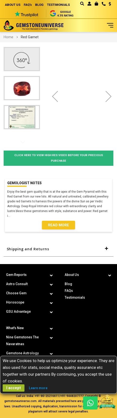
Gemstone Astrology (22, 353)
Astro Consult (17, 284)
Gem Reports (16, 275)
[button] (108, 4)
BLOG (39, 5)
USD (110, 4)
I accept (13, 388)
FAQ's (28, 5)
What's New (15, 328)
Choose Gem (16, 293)
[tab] (58, 249)
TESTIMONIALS (58, 5)
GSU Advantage (18, 311)
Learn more (38, 388)
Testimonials (75, 297)
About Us (72, 275)
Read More (58, 225)
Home (8, 37)
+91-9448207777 (72, 396)
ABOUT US (12, 5)
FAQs (69, 291)
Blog (68, 284)
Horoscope (15, 302)
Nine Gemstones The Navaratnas (22, 340)
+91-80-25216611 (47, 396)
